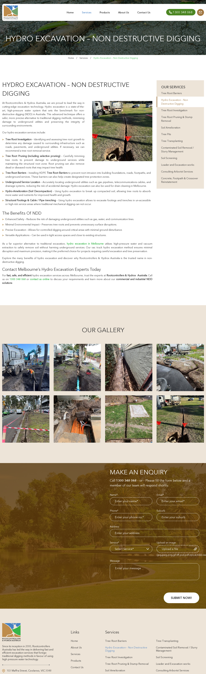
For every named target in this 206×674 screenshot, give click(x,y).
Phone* (114, 510)
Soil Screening (169, 160)
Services (86, 13)
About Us (122, 13)
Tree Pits (166, 135)
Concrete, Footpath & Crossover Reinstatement (179, 182)
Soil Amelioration (170, 128)
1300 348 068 (17, 278)
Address (114, 526)
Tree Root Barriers (57, 172)
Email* (160, 494)
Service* (114, 543)
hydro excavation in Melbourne (85, 243)
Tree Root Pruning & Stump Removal (177, 119)
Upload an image (166, 543)
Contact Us (141, 13)
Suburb (161, 510)
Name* (114, 494)
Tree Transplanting (172, 142)
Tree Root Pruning (16, 156)
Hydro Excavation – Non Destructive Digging (174, 102)
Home (70, 13)
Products (104, 13)
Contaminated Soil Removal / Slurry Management (177, 151)
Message (115, 561)
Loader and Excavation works (177, 167)
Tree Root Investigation (174, 111)
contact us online (39, 278)
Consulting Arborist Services (177, 173)
